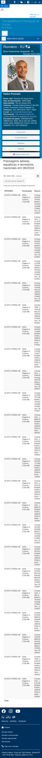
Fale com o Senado (10, 746)
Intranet (6, 727)
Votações (21, 149)
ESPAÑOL (13, 721)
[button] (15, 2)
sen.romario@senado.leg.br (21, 112)
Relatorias (21, 143)
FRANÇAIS (22, 721)
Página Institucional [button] (21, 154)
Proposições (21, 132)
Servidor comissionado (10, 735)
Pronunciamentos (21, 138)
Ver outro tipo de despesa (14, 181)
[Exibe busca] (5, 33)
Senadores (7, 27)
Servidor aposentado (9, 738)
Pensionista (6, 742)
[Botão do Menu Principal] (5, 6)
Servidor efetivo (7, 732)
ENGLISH (5, 721)
